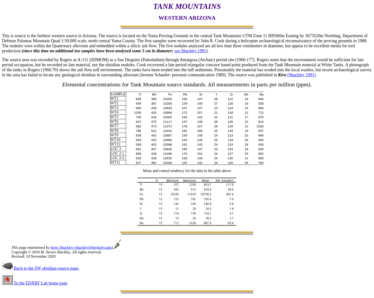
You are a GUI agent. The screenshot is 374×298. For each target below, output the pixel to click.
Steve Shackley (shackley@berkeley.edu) (81, 247)
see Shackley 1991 (190, 50)
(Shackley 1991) (301, 74)
